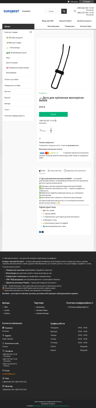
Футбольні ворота (84, 21)
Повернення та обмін (13, 85)
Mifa (6, 307)
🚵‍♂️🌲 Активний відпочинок (16, 53)
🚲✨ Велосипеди (13, 48)
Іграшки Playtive (65, 21)
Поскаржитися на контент (42, 406)
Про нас (7, 91)
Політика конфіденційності (15, 116)
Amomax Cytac (85, 26)
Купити (53, 114)
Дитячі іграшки (12, 63)
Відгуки (7, 98)
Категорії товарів (11, 32)
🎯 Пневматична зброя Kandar (17, 68)
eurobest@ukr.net (8, 374)
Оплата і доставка (11, 79)
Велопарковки (53, 26)
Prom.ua (59, 401)
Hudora (7, 313)
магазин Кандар (42, 313)
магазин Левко (42, 310)
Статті (7, 110)
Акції (8, 58)
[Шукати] (64, 11)
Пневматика (69, 26)
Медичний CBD (47, 21)
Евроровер (40, 307)
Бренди (7, 103)
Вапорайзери (11, 73)
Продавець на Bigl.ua (48, 404)
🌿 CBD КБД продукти (14, 38)
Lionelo (7, 310)
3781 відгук (74, 1)
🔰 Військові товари (13, 43)
